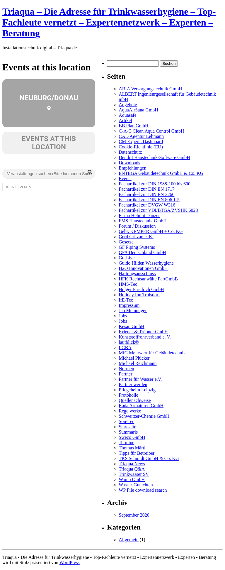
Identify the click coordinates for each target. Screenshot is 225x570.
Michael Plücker (134, 358)
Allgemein (129, 539)
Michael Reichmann (137, 363)
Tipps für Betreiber (136, 453)
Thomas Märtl (132, 447)
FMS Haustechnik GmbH (143, 220)
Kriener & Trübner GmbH (143, 331)
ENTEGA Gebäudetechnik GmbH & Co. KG (161, 173)
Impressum (129, 305)
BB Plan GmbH (133, 125)
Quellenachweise (135, 400)
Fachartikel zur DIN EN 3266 (146, 194)
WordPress (69, 562)
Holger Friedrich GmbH (141, 289)
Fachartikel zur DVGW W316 (147, 204)
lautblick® (129, 342)
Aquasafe (127, 115)
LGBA (125, 347)
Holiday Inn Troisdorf (139, 294)
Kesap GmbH (131, 326)
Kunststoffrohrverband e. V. (145, 336)
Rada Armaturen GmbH (141, 405)
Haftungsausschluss (137, 273)
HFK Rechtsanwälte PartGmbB (148, 278)
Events (125, 178)
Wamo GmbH (132, 479)
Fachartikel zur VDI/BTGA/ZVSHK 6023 (158, 210)
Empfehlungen (132, 167)
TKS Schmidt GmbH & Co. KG (149, 458)
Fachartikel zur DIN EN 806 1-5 (149, 199)
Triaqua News (132, 463)
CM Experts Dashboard (141, 141)
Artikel (125, 120)
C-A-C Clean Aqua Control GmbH (151, 130)
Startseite (127, 426)
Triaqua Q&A (132, 468)
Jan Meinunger (133, 310)
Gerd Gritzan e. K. (136, 236)
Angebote (128, 104)
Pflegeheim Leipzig (137, 389)
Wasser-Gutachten (136, 484)
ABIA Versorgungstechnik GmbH (150, 88)
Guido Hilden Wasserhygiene (146, 263)
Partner (125, 373)
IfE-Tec (126, 299)
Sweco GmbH (132, 437)
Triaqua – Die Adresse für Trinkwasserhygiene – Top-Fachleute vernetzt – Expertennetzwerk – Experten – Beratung (109, 22)
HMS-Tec (128, 284)
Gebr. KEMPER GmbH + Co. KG (151, 231)
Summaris (128, 431)
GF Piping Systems (137, 247)
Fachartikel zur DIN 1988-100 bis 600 (154, 183)
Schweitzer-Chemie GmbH (144, 416)
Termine (126, 442)
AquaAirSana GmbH (138, 109)
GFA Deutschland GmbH (142, 252)
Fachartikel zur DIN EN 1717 (146, 189)
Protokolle (128, 395)
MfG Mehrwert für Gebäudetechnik (152, 352)
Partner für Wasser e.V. (140, 379)
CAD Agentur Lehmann (141, 136)
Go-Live (126, 257)
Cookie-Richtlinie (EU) (141, 146)
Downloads (129, 162)
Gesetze (126, 241)
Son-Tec (126, 421)
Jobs (123, 315)
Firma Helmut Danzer (139, 215)
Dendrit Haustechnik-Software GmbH (154, 157)
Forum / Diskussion (137, 226)
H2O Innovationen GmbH (143, 268)
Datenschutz (130, 152)
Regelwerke (130, 410)
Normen (126, 368)
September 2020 (134, 515)
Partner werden (133, 384)
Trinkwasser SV (134, 474)
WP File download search (143, 490)
